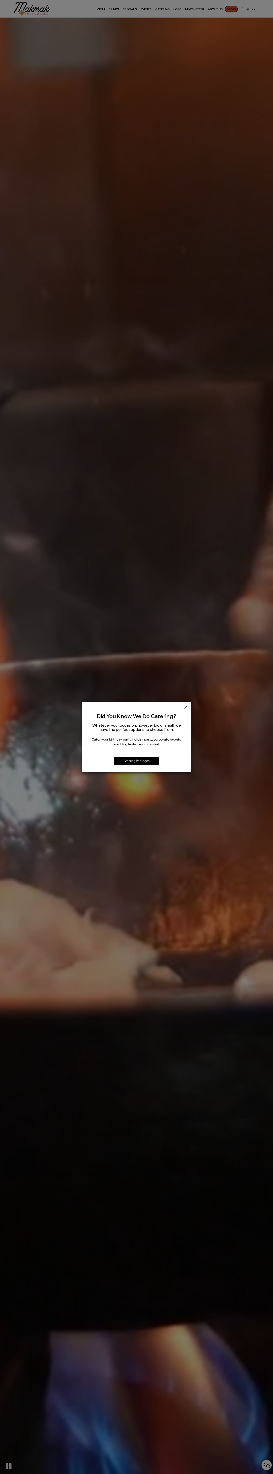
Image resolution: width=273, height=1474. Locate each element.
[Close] (185, 707)
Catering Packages (137, 761)
